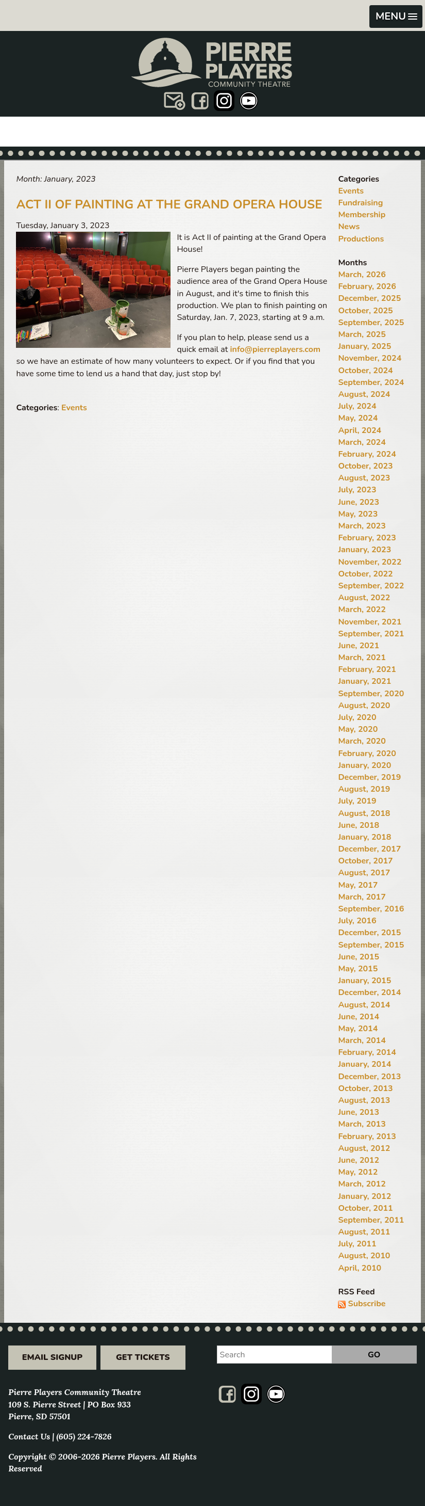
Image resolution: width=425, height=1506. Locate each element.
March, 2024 (361, 442)
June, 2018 (358, 825)
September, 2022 (371, 585)
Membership (361, 214)
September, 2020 (371, 693)
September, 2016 (371, 909)
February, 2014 (367, 1052)
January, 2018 (364, 837)
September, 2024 (371, 382)
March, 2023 (361, 526)
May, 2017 (358, 885)
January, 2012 (364, 1196)
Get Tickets (143, 1357)
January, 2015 (364, 980)
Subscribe (367, 1303)
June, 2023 (358, 502)
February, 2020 (367, 753)
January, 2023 (364, 549)
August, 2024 (364, 394)
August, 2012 (364, 1148)
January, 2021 (364, 681)
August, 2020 (364, 705)
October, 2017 (365, 861)
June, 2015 (358, 957)
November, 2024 (369, 358)
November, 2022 (369, 562)
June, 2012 (358, 1160)
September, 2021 (371, 633)
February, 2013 (367, 1136)
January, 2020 (364, 765)
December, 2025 (369, 298)
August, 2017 (364, 872)
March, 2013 (361, 1124)
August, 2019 (364, 789)
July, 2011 (357, 1243)
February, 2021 (367, 669)
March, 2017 (361, 897)
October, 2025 (365, 310)
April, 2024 (359, 430)
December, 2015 (369, 932)
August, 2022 (364, 597)
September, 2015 (371, 945)
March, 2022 (361, 609)
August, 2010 (364, 1255)
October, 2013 (365, 1088)
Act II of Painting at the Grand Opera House (169, 204)
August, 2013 (364, 1100)
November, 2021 (369, 622)
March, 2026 (361, 274)
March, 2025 (361, 334)
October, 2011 (365, 1208)
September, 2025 (371, 322)
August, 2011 (364, 1232)
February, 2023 (367, 537)
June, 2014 (358, 1016)
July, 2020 (357, 717)
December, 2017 (369, 849)
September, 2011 (371, 1220)
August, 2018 (364, 813)
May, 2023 (358, 514)
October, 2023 (365, 466)
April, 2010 (359, 1268)
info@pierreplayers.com (275, 349)
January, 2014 (364, 1064)
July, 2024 (357, 406)
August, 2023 (364, 478)
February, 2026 (367, 286)
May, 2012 (358, 1172)
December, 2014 (369, 992)
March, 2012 (361, 1184)
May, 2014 (358, 1028)
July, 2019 (357, 801)
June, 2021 (358, 645)
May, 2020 (358, 729)
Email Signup (52, 1357)
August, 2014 (364, 1005)
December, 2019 (369, 777)
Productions (361, 239)
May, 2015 (358, 968)
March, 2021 (361, 657)
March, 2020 (361, 741)
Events (74, 407)
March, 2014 (361, 1040)
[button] (395, 16)
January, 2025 (364, 346)
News (349, 226)
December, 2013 (369, 1076)
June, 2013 (358, 1112)
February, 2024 (367, 454)
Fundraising (360, 203)
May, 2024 (358, 418)
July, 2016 (357, 920)
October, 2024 (365, 370)
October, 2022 (365, 574)
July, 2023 (357, 489)
